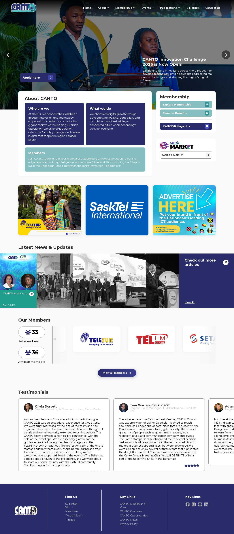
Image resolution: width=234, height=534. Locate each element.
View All (190, 302)
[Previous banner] (8, 54)
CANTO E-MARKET (186, 155)
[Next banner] (226, 54)
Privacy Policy (129, 524)
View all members (117, 372)
